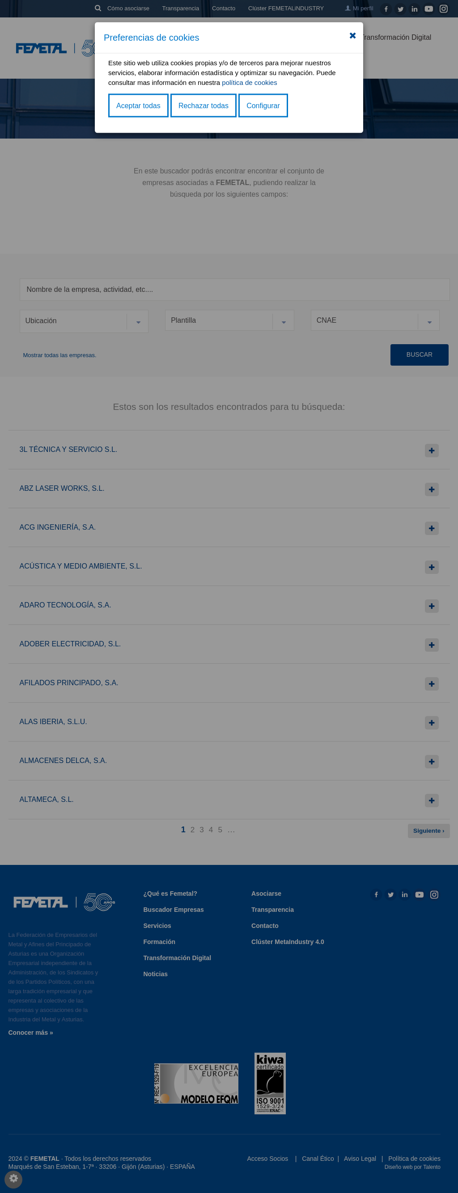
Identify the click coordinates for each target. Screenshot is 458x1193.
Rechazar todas (203, 105)
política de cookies (249, 82)
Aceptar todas (138, 105)
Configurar (263, 105)
